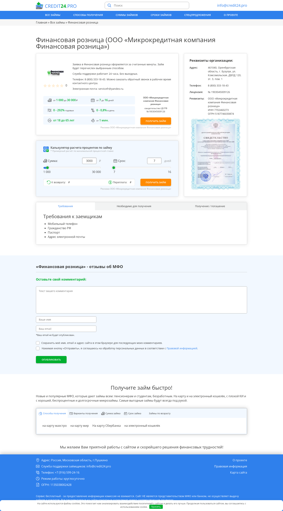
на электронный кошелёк (142, 426)
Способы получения (88, 15)
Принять (156, 506)
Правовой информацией (182, 348)
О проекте (231, 15)
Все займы (52, 15)
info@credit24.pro (232, 5)
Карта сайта (238, 472)
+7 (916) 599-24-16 (67, 472)
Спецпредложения (197, 15)
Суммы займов (127, 15)
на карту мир (79, 426)
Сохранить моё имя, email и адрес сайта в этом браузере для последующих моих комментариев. (101, 343)
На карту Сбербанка (106, 426)
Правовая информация (230, 466)
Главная (41, 22)
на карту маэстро (54, 426)
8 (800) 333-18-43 (218, 85)
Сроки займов (161, 15)
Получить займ (156, 121)
